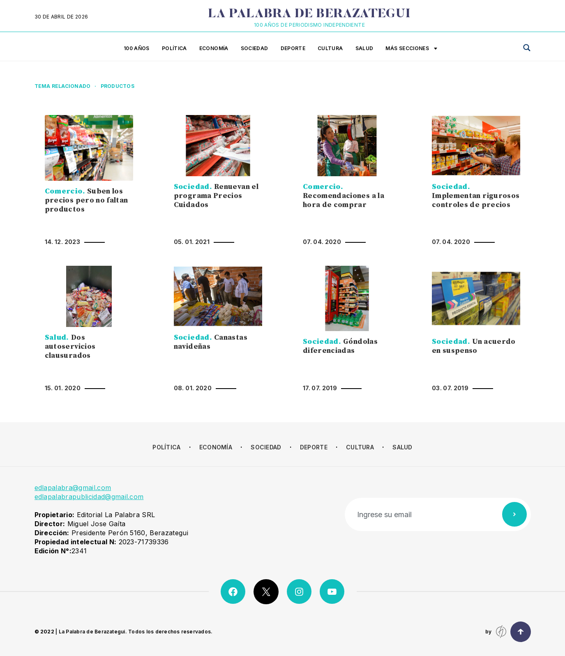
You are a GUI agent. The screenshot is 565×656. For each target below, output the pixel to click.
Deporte (293, 48)
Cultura (330, 48)
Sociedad (254, 48)
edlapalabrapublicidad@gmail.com (89, 497)
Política (174, 48)
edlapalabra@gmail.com (73, 487)
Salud (364, 48)
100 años (137, 48)
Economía (213, 48)
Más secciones (411, 49)
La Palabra (309, 14)
